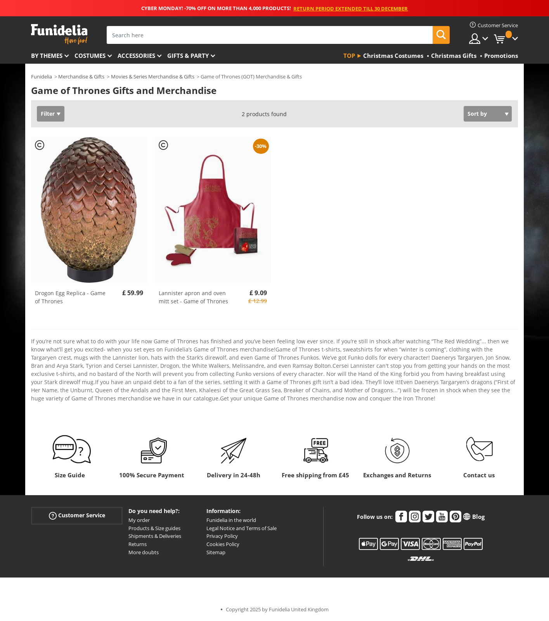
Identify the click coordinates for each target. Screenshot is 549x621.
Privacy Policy (222, 535)
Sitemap (215, 552)
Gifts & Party (188, 55)
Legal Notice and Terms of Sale (241, 528)
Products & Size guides (154, 528)
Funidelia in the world (231, 520)
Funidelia (41, 76)
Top (349, 55)
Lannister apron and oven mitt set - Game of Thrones (193, 297)
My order (139, 520)
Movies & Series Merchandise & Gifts (152, 76)
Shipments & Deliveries (154, 535)
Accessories (136, 55)
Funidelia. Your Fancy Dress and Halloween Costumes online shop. (59, 34)
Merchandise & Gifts (81, 76)
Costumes (90, 55)
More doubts (143, 552)
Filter (48, 113)
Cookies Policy (222, 544)
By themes (46, 55)
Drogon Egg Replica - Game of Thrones (70, 297)
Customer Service (77, 515)
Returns (137, 544)
